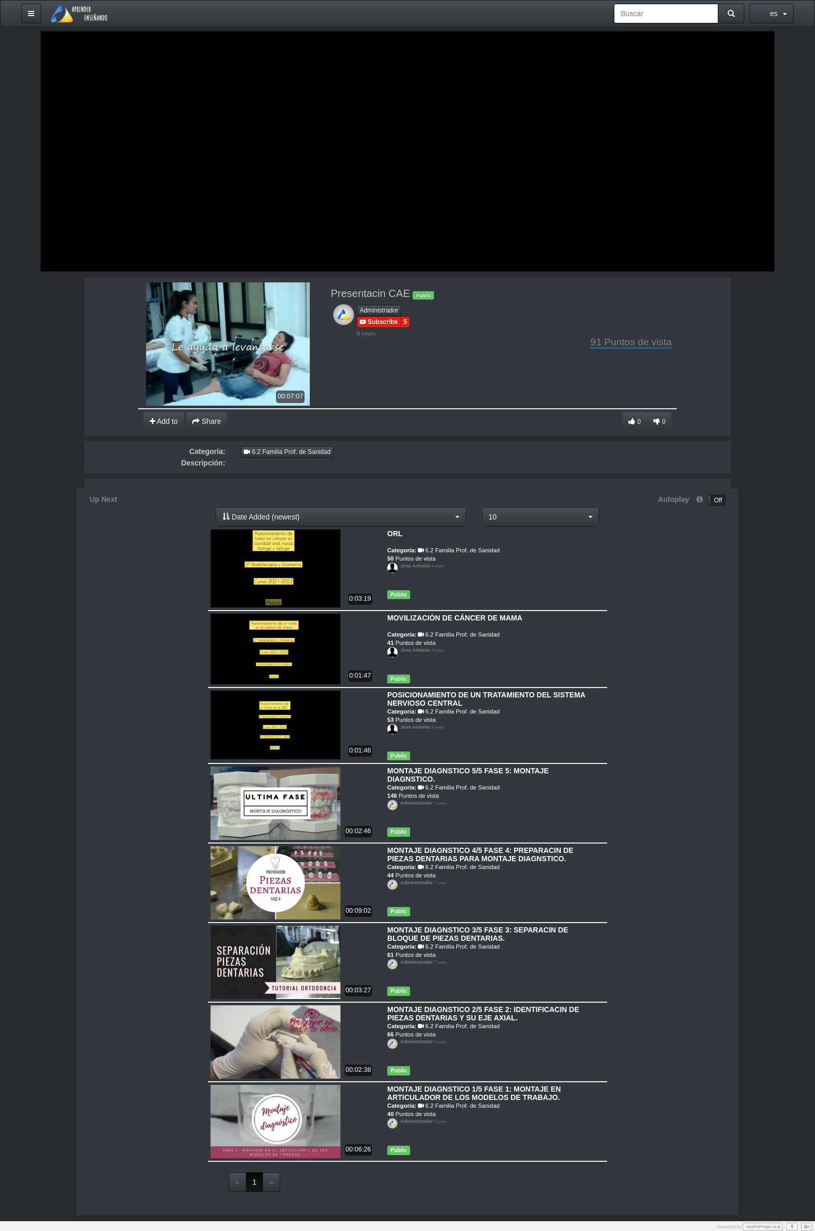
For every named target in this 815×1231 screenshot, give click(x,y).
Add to (164, 420)
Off (718, 499)
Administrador (379, 309)
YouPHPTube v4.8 (763, 1225)
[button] (342, 516)
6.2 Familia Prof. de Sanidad (287, 451)
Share (206, 420)
